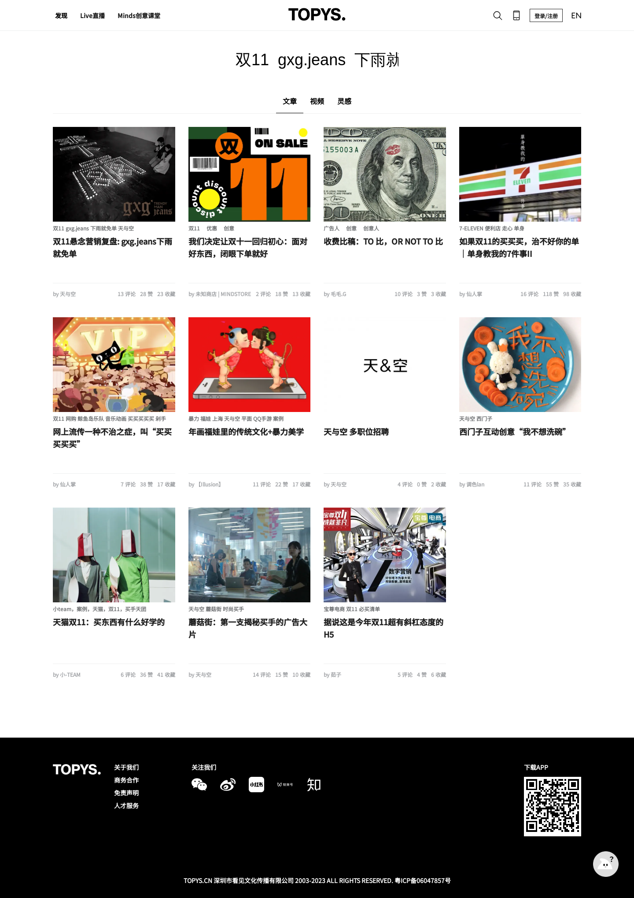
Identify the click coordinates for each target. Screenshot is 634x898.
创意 (229, 228)
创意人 (371, 228)
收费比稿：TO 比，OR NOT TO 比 (383, 241)
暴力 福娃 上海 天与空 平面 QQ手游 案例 (236, 418)
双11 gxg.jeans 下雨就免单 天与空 (93, 228)
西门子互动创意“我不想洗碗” (514, 431)
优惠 (211, 228)
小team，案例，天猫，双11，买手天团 (99, 608)
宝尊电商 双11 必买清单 (352, 608)
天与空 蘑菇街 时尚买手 (216, 608)
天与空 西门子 (475, 418)
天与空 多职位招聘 (356, 431)
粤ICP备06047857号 (422, 880)
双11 (194, 228)
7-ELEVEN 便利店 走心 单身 (491, 228)
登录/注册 (546, 15)
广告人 (331, 228)
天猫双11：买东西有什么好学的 (109, 621)
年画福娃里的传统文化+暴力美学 (246, 431)
